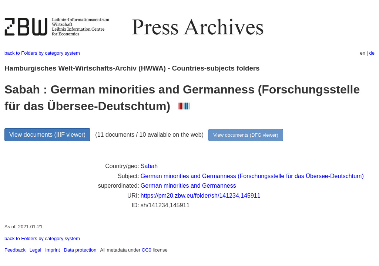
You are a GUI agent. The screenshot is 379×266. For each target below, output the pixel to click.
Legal (35, 250)
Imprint (52, 250)
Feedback (15, 250)
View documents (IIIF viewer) (47, 135)
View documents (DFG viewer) (245, 135)
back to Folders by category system (42, 53)
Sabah (149, 166)
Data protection (80, 250)
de (372, 53)
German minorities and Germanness (188, 186)
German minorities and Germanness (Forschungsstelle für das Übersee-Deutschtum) (252, 176)
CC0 (146, 250)
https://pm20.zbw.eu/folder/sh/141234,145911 (201, 195)
